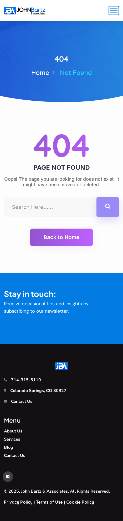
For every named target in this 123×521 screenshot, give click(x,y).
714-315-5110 (26, 380)
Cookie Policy (80, 502)
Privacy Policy (18, 502)
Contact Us (21, 401)
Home (40, 72)
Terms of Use (49, 502)
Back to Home (61, 237)
